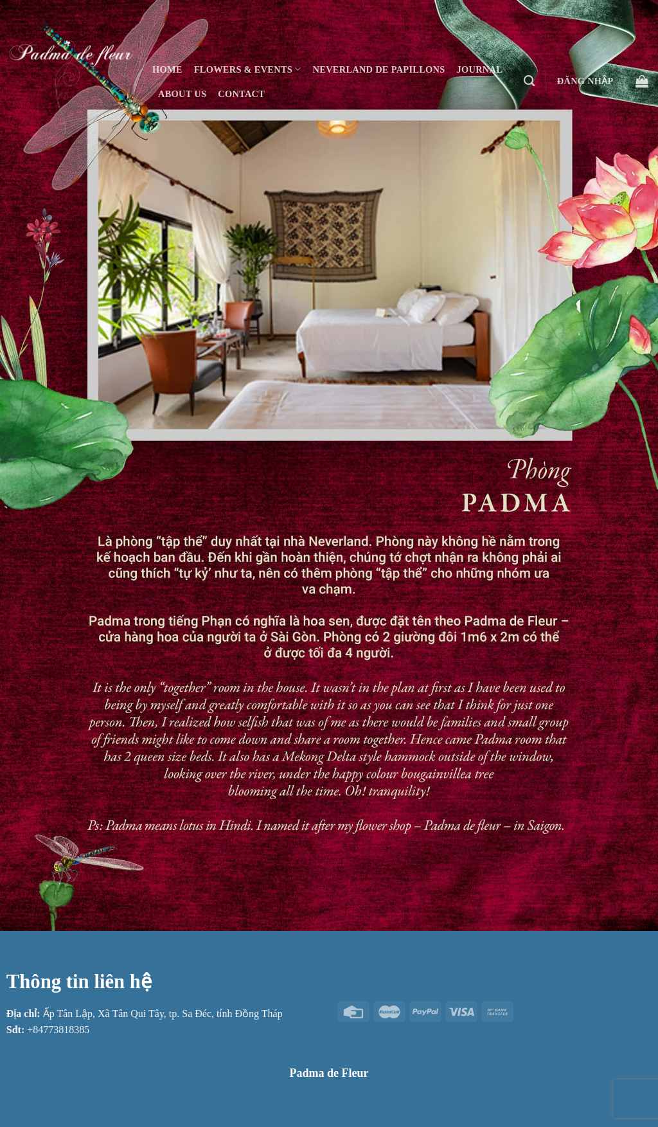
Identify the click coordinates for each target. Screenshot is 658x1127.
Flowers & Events (247, 69)
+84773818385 (58, 1029)
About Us (182, 94)
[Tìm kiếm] (529, 81)
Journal (480, 69)
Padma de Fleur (329, 1073)
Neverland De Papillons (379, 69)
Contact (241, 94)
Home (167, 69)
